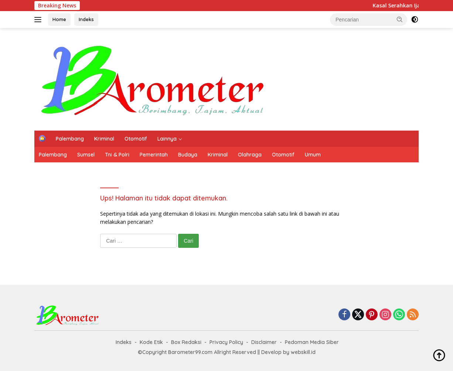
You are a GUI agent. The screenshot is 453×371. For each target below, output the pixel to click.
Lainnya (167, 138)
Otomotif (136, 138)
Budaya (187, 154)
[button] (399, 19)
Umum (313, 154)
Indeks (86, 19)
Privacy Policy (226, 342)
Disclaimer (264, 342)
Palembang (70, 138)
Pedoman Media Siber (312, 342)
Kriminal (104, 138)
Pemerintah (154, 154)
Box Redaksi (186, 342)
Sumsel (86, 154)
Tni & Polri (117, 154)
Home (59, 19)
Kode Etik (151, 342)
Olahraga (250, 154)
